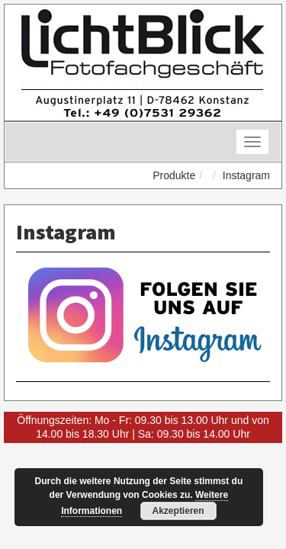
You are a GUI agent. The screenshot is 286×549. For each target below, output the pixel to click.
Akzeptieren (178, 511)
